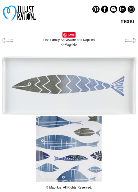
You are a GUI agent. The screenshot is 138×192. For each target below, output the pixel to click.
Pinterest (96, 9)
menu (127, 21)
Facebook (104, 9)
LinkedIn (122, 9)
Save (71, 34)
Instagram (131, 9)
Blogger (113, 9)
